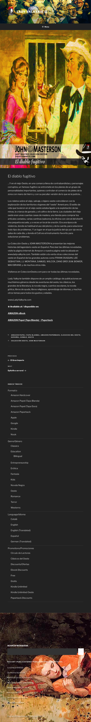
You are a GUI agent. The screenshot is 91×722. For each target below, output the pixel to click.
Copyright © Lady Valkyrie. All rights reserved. (24, 716)
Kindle (23, 337)
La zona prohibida (15, 667)
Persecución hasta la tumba (19, 677)
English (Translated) (21, 530)
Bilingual (18, 456)
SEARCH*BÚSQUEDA (17, 646)
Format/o (12, 390)
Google (14, 423)
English (14, 524)
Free (13, 575)
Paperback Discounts (21, 598)
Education (16, 451)
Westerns (15, 507)
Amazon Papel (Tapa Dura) (24, 406)
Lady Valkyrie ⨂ (32, 11)
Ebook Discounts (19, 570)
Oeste (31, 337)
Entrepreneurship (19, 462)
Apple (14, 417)
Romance (15, 496)
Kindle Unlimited (19, 586)
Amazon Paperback (50, 335)
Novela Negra (18, 485)
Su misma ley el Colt (16, 672)
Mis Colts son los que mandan (20, 682)
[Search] (81, 651)
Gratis (14, 581)
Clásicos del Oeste (70, 335)
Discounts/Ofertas (20, 564)
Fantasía (15, 474)
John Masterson (37, 341)
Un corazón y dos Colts (17, 697)
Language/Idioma (16, 514)
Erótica (14, 468)
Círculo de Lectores (20, 553)
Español (15, 337)
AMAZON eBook (16, 313)
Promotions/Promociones (21, 548)
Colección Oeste (19, 341)
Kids (13, 479)
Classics (15, 446)
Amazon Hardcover (20, 395)
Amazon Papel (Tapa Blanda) (25, 335)
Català (14, 519)
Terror (14, 502)
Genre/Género (15, 441)
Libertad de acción (15, 702)
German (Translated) (21, 541)
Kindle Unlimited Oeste (22, 592)
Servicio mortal (14, 692)
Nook (13, 434)
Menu (45, 27)
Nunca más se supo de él (18, 687)
